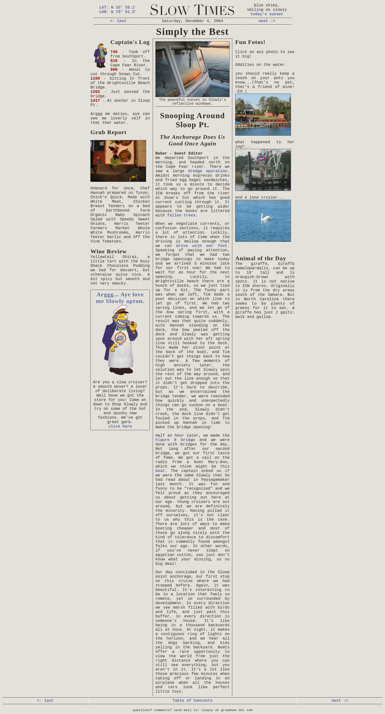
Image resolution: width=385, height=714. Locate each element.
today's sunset (266, 14)
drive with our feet (201, 246)
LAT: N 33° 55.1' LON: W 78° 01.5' (118, 9)
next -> (267, 21)
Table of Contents (192, 701)
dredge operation (207, 171)
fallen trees (181, 215)
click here (120, 426)
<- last (118, 21)
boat (160, 471)
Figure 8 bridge (175, 440)
